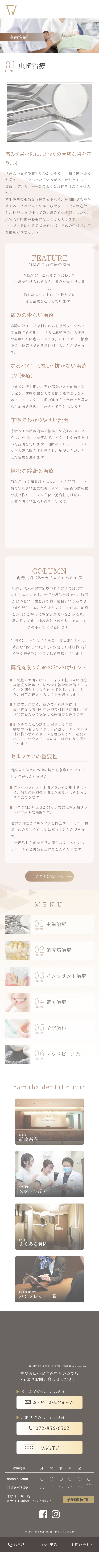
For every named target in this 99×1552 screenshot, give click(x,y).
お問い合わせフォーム (53, 1402)
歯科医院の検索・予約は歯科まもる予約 (44, 1366)
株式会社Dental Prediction (74, 1366)
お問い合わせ (82, 1544)
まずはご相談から (49, 879)
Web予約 (49, 1544)
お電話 (19, 1544)
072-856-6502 (52, 1428)
